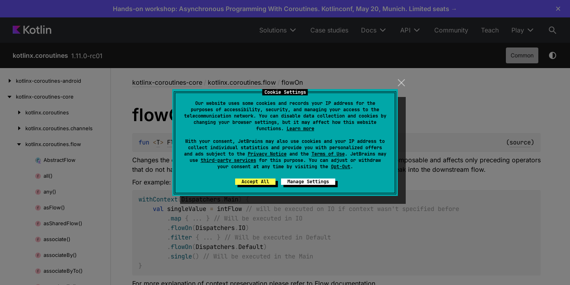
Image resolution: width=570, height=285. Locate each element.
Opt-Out (340, 166)
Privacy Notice (267, 154)
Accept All (255, 182)
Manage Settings (308, 182)
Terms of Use (328, 154)
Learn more (300, 128)
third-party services (228, 160)
